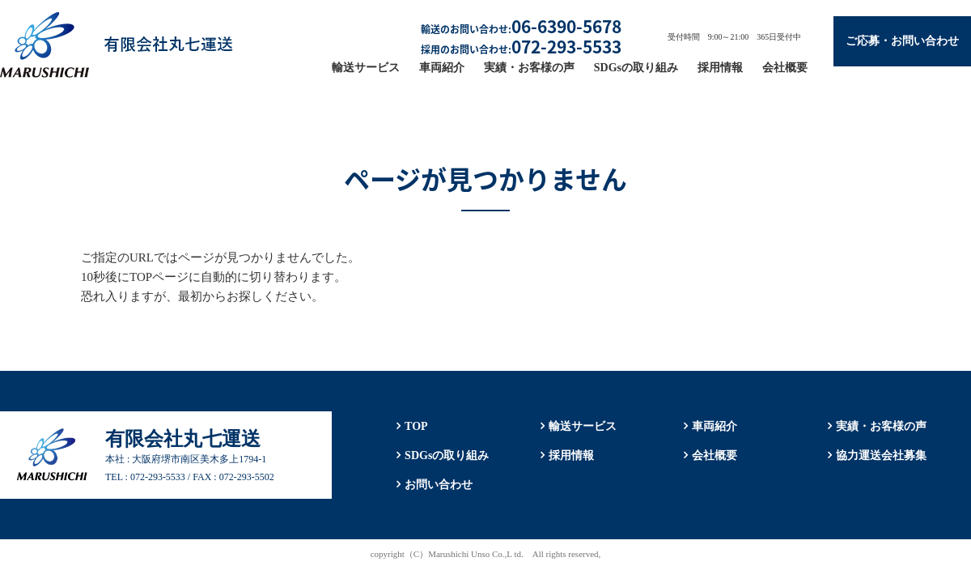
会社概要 (785, 68)
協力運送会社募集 (881, 455)
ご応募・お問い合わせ (902, 41)
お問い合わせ (439, 485)
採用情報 (720, 68)
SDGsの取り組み (636, 68)
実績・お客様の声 (529, 68)
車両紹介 (441, 68)
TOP (416, 426)
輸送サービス (366, 68)
